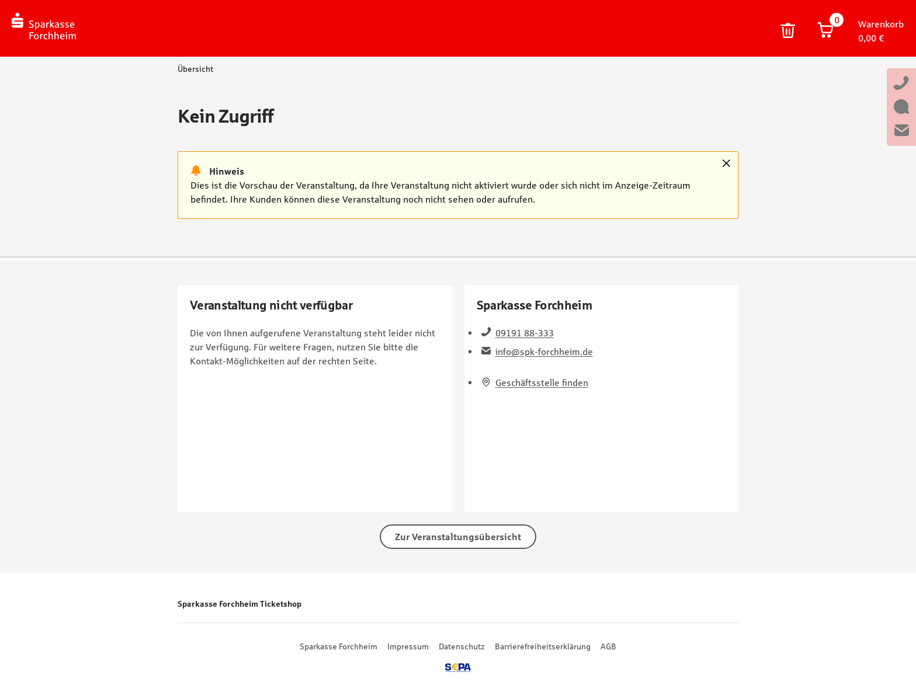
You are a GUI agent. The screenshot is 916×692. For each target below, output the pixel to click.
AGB (608, 646)
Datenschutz (462, 646)
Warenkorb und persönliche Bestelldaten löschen (788, 31)
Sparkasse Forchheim (338, 646)
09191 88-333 (524, 333)
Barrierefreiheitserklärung (543, 646)
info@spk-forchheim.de (544, 351)
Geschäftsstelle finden (541, 382)
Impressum (408, 646)
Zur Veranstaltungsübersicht (458, 536)
